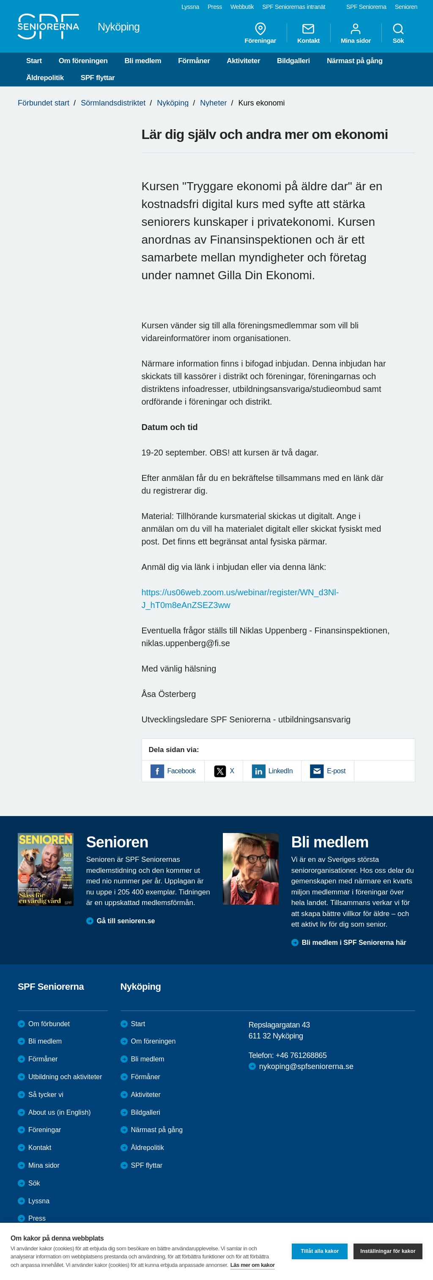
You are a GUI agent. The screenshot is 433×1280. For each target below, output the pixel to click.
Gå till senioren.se (126, 921)
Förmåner (194, 61)
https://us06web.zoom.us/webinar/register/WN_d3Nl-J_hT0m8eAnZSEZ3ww (240, 599)
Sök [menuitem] (398, 33)
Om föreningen (83, 61)
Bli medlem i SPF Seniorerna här (354, 942)
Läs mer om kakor (252, 1265)
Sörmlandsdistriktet (113, 103)
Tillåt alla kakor (320, 1251)
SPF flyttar (98, 78)
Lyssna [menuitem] (190, 6)
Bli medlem (142, 61)
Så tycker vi (45, 1094)
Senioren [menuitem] (406, 6)
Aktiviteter (243, 61)
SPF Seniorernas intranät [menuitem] (293, 6)
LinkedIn (281, 771)
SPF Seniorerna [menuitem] (366, 6)
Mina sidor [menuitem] (356, 33)
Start (34, 61)
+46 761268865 (301, 1055)
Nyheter (213, 103)
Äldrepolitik (45, 78)
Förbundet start (43, 103)
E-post (336, 771)
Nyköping (173, 103)
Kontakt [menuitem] (308, 33)
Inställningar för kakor (388, 1251)
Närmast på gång (355, 61)
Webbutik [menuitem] (242, 6)
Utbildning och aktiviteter (65, 1076)
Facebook (181, 771)
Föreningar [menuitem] (260, 33)
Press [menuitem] (215, 6)
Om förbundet (49, 1023)
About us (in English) (59, 1112)
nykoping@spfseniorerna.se (306, 1066)
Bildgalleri (293, 61)
